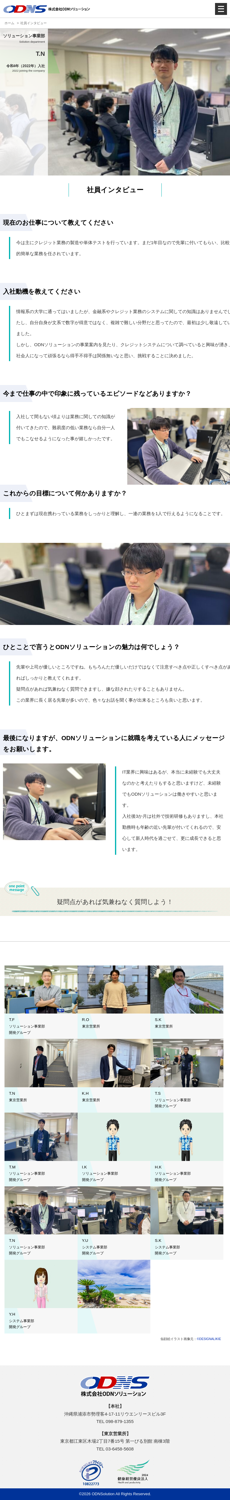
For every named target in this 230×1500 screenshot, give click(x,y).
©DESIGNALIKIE (209, 1339)
